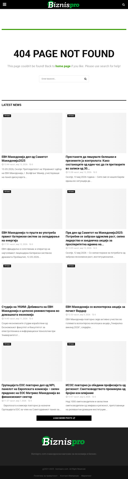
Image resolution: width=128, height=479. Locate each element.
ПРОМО (7, 116)
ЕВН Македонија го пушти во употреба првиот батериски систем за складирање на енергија (31, 236)
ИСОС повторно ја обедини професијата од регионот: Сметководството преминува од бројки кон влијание (96, 389)
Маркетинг (86, 476)
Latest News (11, 105)
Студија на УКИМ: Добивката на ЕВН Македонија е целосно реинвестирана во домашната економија (30, 310)
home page (63, 66)
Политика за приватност (46, 476)
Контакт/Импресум (69, 476)
